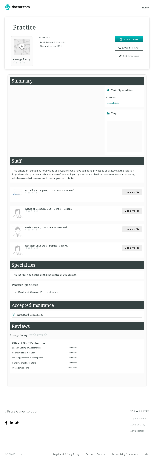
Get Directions (129, 55)
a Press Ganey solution (21, 411)
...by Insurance (138, 418)
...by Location (137, 430)
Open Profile (132, 192)
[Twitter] (17, 422)
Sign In (145, 7)
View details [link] (113, 103)
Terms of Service (95, 454)
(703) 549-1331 (129, 47)
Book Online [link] (129, 39)
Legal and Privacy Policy (66, 454)
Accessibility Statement (125, 454)
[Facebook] (6, 422)
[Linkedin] (11, 422)
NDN (147, 454)
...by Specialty (137, 424)
